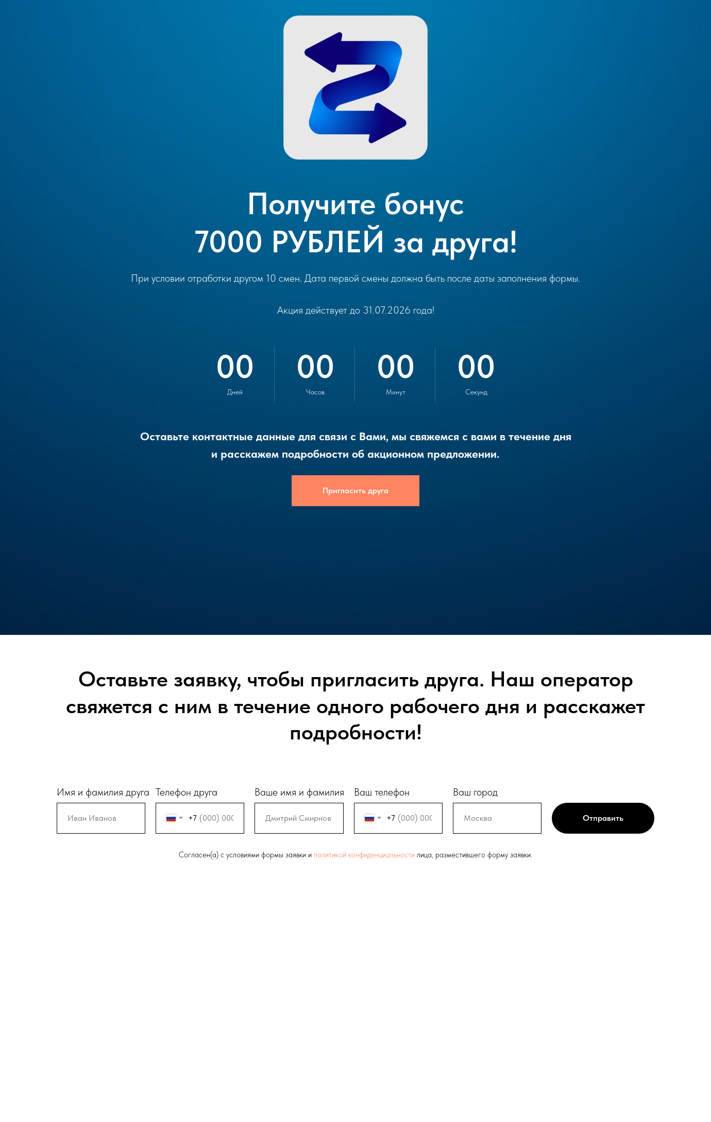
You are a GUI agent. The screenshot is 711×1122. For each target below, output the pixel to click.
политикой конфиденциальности (364, 854)
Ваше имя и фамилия (299, 792)
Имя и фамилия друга (103, 792)
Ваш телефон (382, 792)
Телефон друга (186, 792)
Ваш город (475, 792)
